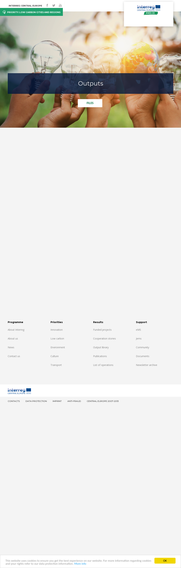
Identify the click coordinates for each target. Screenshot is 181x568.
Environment (58, 347)
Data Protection (36, 401)
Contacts (14, 401)
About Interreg (16, 329)
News (11, 347)
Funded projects (102, 329)
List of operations (103, 365)
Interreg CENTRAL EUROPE (25, 5)
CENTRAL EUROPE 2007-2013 (103, 401)
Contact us (14, 356)
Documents (142, 356)
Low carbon (57, 338)
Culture (55, 356)
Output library (101, 347)
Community (142, 347)
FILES (90, 103)
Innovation (57, 329)
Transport (56, 365)
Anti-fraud (74, 401)
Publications (100, 356)
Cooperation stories (104, 338)
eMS (138, 329)
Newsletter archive (146, 365)
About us (13, 338)
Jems (139, 338)
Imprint (57, 401)
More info (80, 564)
